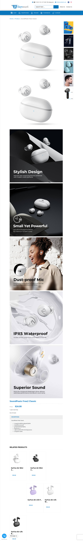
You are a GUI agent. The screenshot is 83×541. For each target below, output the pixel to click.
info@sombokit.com (61, 2)
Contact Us (69, 7)
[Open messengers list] (4, 536)
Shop (14, 13)
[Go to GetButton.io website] (4, 539)
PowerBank (46, 13)
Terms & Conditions (15, 531)
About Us (62, 7)
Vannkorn (70, 539)
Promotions (13, 529)
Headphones (25, 13)
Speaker (36, 13)
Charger (57, 13)
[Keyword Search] (44, 6)
